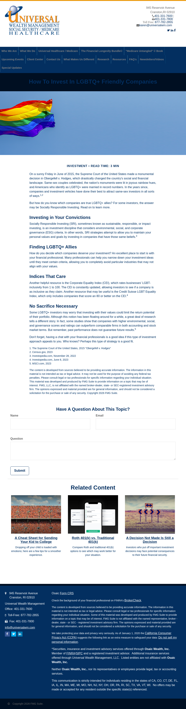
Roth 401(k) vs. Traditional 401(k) (93, 540)
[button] (9, 51)
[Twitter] (168, 30)
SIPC (79, 653)
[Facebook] (175, 30)
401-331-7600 (163, 15)
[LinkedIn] (172, 30)
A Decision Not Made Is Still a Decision (150, 540)
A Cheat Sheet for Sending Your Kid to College (36, 540)
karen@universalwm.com (155, 25)
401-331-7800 (164, 19)
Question (16, 438)
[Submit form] (19, 470)
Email (100, 415)
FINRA (70, 653)
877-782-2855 (164, 22)
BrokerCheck (132, 600)
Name (14, 415)
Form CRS (67, 593)
